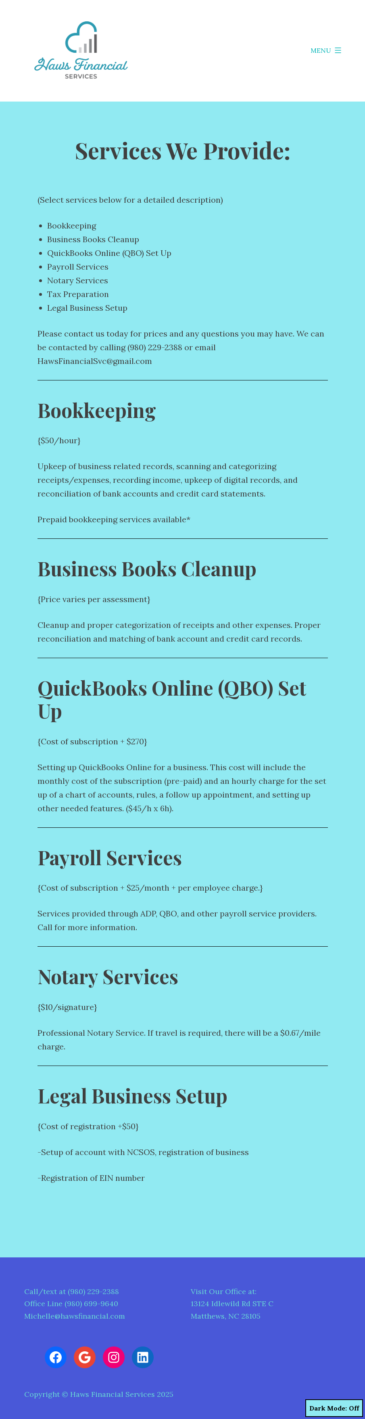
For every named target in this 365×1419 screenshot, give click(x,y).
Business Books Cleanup (93, 239)
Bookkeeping (71, 225)
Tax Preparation (78, 294)
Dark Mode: (334, 1408)
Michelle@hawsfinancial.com (74, 1316)
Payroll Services (77, 267)
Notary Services (77, 280)
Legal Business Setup (87, 308)
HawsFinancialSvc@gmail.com (95, 361)
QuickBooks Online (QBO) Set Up (109, 253)
